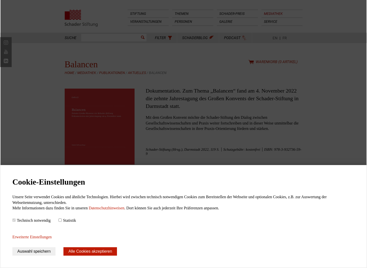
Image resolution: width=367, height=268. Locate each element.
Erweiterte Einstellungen (32, 237)
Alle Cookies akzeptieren (90, 251)
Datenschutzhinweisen (106, 208)
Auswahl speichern (34, 251)
